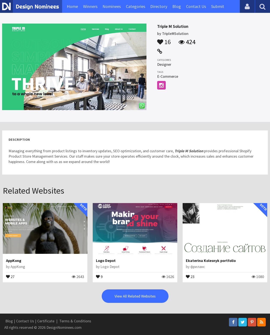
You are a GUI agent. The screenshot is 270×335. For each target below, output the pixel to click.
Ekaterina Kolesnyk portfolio (211, 260)
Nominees (112, 6)
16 (164, 40)
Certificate (45, 321)
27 (10, 276)
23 (190, 276)
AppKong (13, 260)
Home (72, 6)
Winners (90, 6)
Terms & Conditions (75, 321)
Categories (135, 6)
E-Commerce (167, 76)
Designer (164, 64)
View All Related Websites (135, 296)
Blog (176, 6)
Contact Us (196, 6)
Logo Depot (106, 260)
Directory (158, 6)
